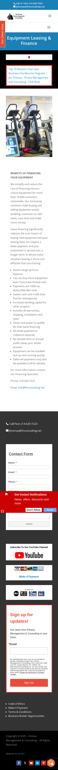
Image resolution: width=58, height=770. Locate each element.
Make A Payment (18, 708)
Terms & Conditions (20, 712)
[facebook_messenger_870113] (51, 763)
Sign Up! (29, 682)
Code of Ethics (16, 703)
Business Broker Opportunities (26, 716)
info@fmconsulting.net (31, 387)
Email (13, 644)
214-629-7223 (36, 3)
